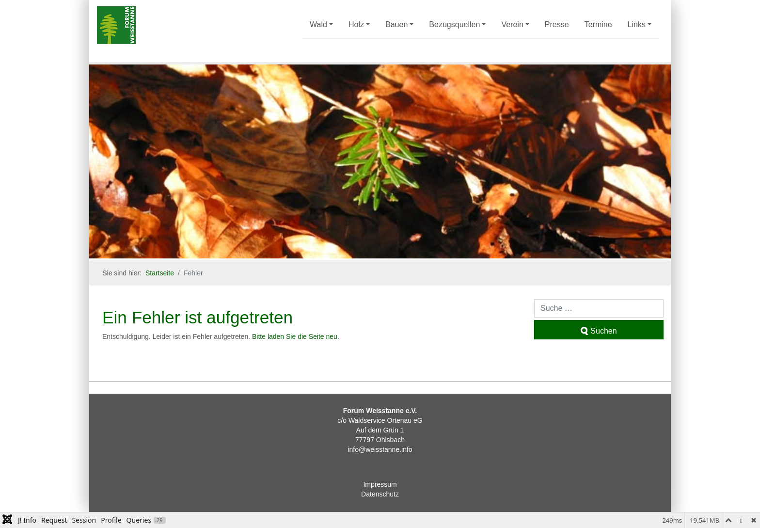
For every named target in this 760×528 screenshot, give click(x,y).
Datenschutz (380, 494)
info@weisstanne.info (380, 449)
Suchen (599, 331)
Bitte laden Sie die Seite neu (294, 336)
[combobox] (599, 308)
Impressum (379, 484)
